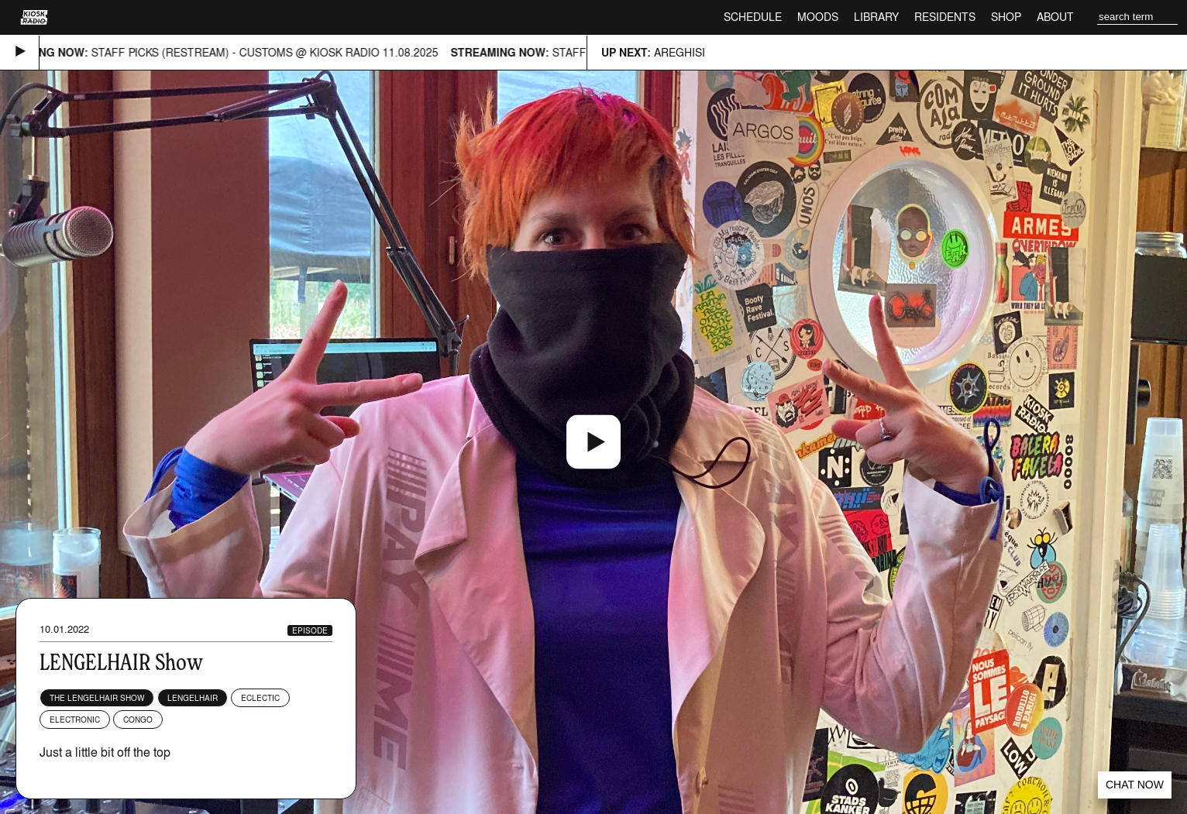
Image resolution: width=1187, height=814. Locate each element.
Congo (138, 719)
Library (876, 16)
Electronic (75, 719)
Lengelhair (192, 697)
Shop (1006, 16)
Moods (817, 16)
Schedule (753, 16)
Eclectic (260, 697)
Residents (944, 16)
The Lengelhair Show (97, 697)
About (1055, 16)
